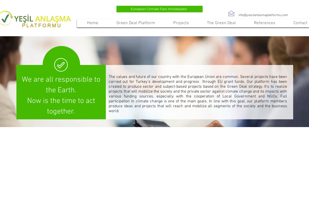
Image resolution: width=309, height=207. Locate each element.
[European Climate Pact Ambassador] (159, 9)
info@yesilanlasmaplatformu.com (263, 15)
